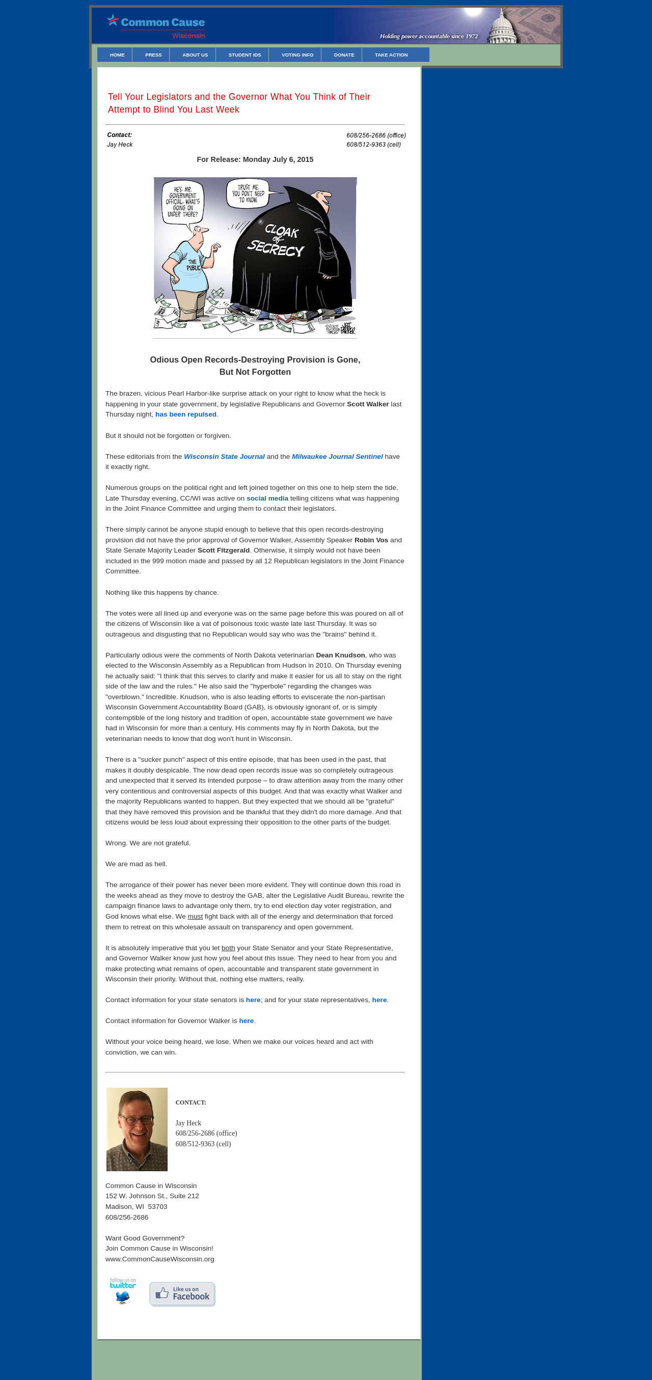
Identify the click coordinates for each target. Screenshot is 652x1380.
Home (117, 55)
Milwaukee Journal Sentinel (337, 456)
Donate (344, 55)
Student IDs (245, 55)
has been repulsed (185, 414)
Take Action (391, 55)
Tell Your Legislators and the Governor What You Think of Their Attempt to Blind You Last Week (239, 103)
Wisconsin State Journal (224, 456)
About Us (195, 55)
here (253, 1000)
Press (153, 55)
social (256, 498)
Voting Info (297, 55)
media (278, 498)
